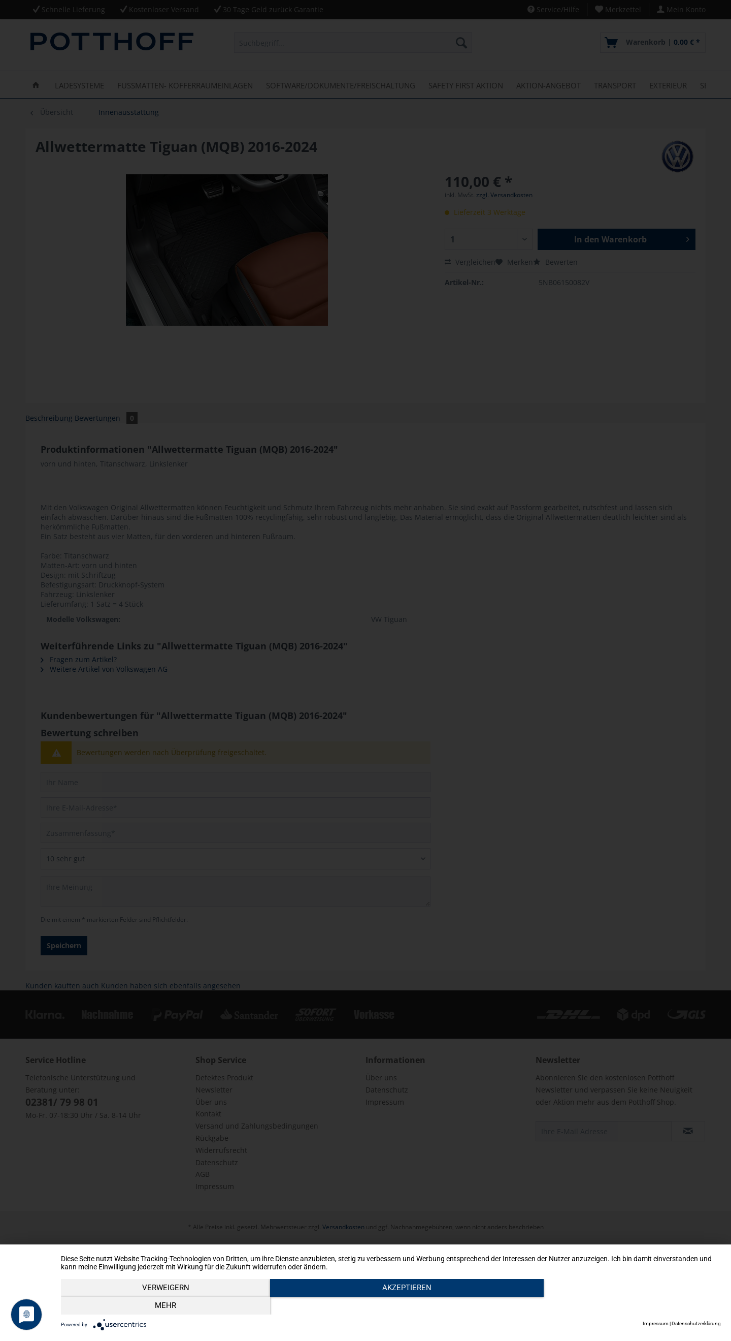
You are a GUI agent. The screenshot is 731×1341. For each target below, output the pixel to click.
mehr (622, 1306)
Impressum (656, 1323)
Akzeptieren (391, 1306)
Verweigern (160, 1306)
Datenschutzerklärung (696, 1323)
